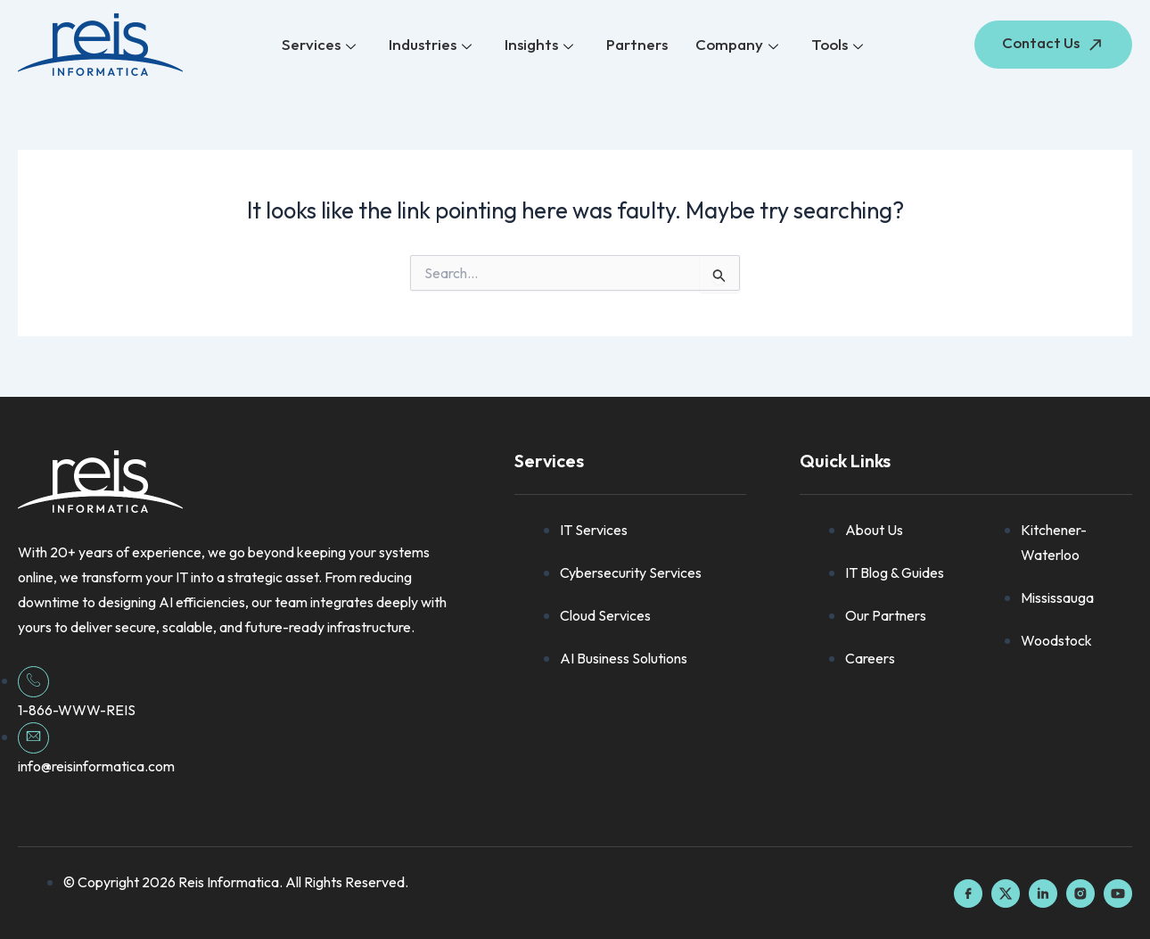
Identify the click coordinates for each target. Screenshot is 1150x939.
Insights (539, 45)
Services (321, 45)
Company (735, 45)
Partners (637, 44)
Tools (835, 45)
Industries (431, 45)
